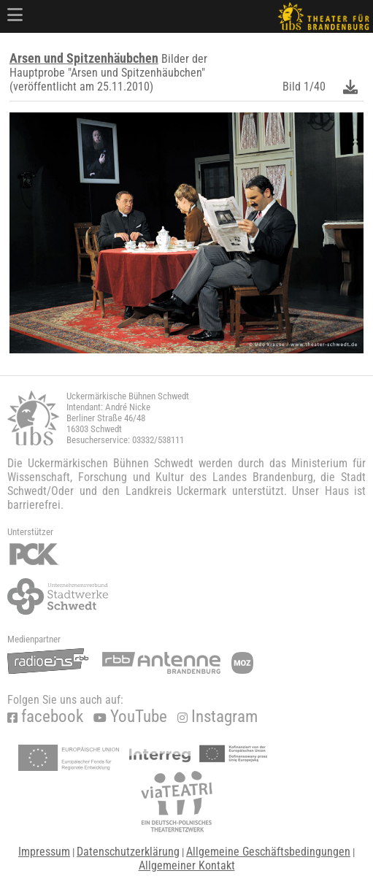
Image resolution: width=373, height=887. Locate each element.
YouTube (130, 716)
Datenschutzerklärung (128, 852)
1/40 (315, 86)
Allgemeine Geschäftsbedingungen (268, 852)
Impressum (44, 852)
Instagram (217, 716)
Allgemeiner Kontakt (187, 865)
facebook (45, 716)
